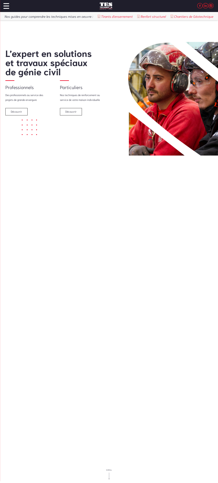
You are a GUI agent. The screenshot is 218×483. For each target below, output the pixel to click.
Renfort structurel (151, 16)
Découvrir (16, 111)
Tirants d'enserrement (115, 16)
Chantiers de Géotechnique (192, 16)
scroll (109, 470)
